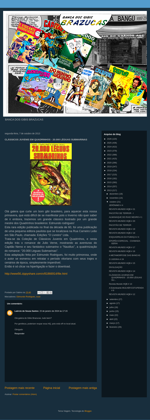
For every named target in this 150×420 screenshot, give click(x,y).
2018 (109, 170)
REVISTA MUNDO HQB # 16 (122, 251)
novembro (114, 198)
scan (38, 296)
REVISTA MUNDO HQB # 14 (122, 271)
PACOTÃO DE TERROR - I (121, 213)
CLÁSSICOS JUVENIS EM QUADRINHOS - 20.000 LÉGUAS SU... (125, 277)
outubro (113, 202)
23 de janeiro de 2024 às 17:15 (54, 311)
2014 (109, 186)
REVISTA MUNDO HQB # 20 (122, 221)
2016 (109, 178)
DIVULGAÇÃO (115, 267)
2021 (109, 158)
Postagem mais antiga (83, 387)
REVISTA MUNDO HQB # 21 (122, 209)
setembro (114, 299)
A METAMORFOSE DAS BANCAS (124, 255)
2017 (109, 174)
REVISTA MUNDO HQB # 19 (122, 229)
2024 (109, 147)
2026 (109, 139)
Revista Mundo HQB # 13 (120, 284)
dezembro (114, 194)
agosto (113, 303)
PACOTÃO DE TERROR (120, 225)
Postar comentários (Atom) (25, 394)
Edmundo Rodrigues (26, 296)
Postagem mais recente (20, 387)
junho (112, 311)
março (113, 323)
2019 (109, 166)
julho (112, 307)
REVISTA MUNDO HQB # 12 (122, 294)
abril (112, 319)
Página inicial (51, 387)
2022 (109, 155)
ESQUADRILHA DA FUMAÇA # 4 (124, 237)
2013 (109, 190)
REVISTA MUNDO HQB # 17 (122, 247)
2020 (109, 162)
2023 (109, 151)
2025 (109, 143)
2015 (109, 182)
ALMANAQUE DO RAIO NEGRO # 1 (125, 217)
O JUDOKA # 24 (116, 259)
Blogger (88, 411)
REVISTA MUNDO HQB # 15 (122, 263)
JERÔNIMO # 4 (116, 205)
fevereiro (114, 327)
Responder (20, 333)
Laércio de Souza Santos (27, 311)
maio (112, 315)
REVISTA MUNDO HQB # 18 (122, 233)
